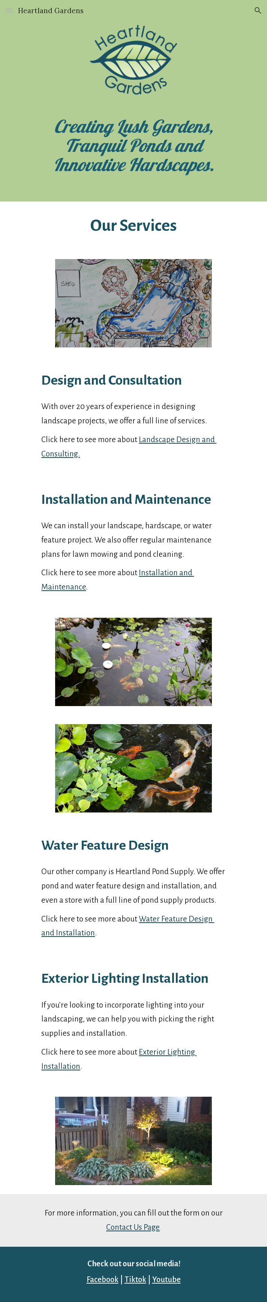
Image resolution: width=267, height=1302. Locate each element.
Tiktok (135, 1279)
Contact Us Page (133, 1227)
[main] (133, 145)
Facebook (102, 1279)
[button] (9, 10)
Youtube (166, 1279)
